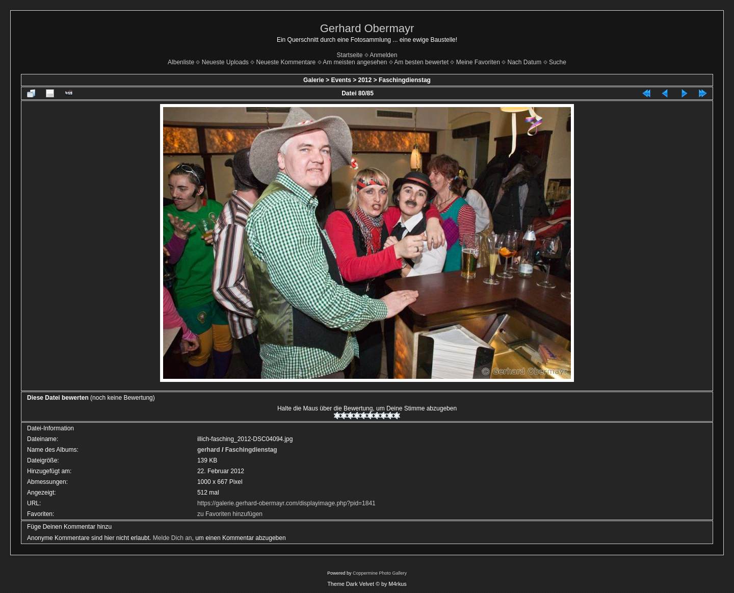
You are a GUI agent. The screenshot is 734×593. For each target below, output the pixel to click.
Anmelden (383, 55)
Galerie (313, 80)
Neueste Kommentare (286, 62)
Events (341, 80)
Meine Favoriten (478, 62)
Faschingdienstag (405, 80)
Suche (557, 62)
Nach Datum (525, 62)
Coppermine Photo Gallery (380, 573)
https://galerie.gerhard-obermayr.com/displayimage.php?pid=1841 (286, 503)
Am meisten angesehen (355, 62)
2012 (365, 80)
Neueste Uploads (225, 62)
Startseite (350, 55)
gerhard (208, 449)
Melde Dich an (172, 538)
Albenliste (181, 62)
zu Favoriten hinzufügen (230, 514)
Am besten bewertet (421, 62)
